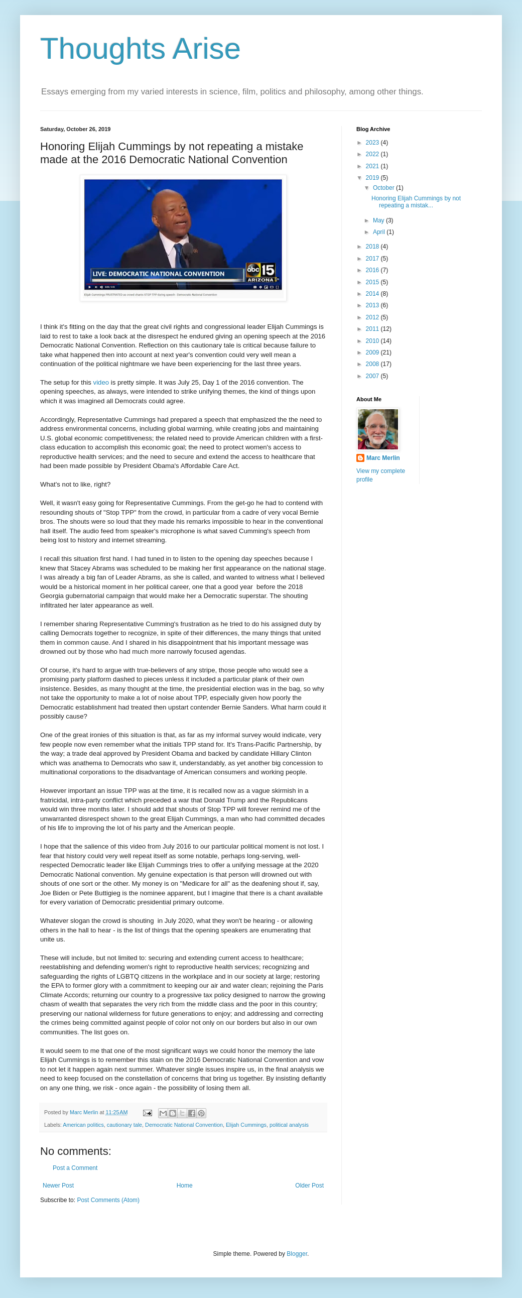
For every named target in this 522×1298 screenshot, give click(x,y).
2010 (373, 340)
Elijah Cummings (246, 1125)
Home (185, 1185)
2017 (373, 258)
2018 (373, 246)
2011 (373, 328)
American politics (83, 1125)
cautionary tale (124, 1125)
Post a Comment (75, 1167)
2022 (373, 154)
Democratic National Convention (184, 1125)
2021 (373, 166)
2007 (373, 376)
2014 (373, 293)
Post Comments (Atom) (108, 1200)
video (101, 382)
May (379, 220)
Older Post (309, 1185)
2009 (373, 352)
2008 (373, 364)
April (379, 231)
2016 (373, 270)
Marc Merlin (383, 457)
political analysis (289, 1125)
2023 (373, 142)
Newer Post (58, 1185)
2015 (373, 282)
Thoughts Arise (140, 48)
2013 (373, 305)
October (384, 187)
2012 (373, 317)
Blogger (297, 1253)
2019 (373, 177)
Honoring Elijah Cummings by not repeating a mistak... (416, 202)
